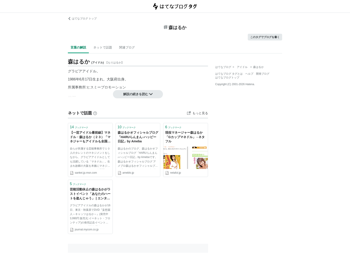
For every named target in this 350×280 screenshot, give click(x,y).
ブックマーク (79, 127)
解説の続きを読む (138, 94)
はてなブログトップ (227, 77)
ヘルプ (249, 73)
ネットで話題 (102, 47)
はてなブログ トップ (82, 18)
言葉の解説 (78, 47)
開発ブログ (262, 73)
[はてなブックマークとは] (95, 113)
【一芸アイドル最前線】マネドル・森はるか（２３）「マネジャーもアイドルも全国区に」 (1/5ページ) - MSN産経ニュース (90, 137)
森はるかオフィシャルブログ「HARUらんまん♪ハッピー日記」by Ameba (138, 137)
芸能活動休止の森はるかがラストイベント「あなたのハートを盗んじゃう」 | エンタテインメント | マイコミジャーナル (90, 194)
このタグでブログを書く (265, 37)
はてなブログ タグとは (229, 73)
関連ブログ (127, 47)
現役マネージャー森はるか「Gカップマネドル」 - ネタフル (185, 137)
